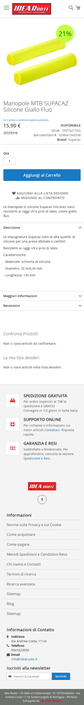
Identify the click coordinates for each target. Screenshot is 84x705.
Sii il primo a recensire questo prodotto (26, 120)
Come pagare (18, 544)
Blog (10, 603)
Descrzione (11, 227)
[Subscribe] (61, 676)
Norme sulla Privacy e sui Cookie (34, 524)
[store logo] (31, 9)
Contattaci (52, 430)
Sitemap (14, 593)
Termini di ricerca (21, 574)
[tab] (42, 227)
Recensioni (11, 305)
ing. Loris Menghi (50, 701)
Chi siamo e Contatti (24, 564)
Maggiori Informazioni (20, 296)
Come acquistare (21, 534)
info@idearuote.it (24, 659)
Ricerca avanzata (21, 584)
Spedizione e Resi (37, 458)
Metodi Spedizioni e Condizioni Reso (37, 554)
